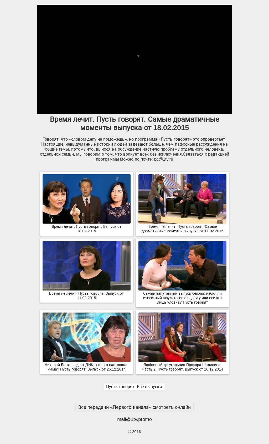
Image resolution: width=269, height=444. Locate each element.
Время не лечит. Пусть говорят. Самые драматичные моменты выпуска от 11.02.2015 (182, 226)
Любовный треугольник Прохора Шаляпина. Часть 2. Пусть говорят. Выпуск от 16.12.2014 (182, 364)
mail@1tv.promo (134, 419)
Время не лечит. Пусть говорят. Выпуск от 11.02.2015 (87, 293)
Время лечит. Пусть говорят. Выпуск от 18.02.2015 (87, 226)
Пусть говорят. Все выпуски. (134, 386)
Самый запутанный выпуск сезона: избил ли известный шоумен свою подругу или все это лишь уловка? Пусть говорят (182, 295)
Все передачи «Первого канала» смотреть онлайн (134, 407)
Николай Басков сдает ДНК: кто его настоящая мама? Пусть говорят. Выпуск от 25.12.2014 (87, 364)
